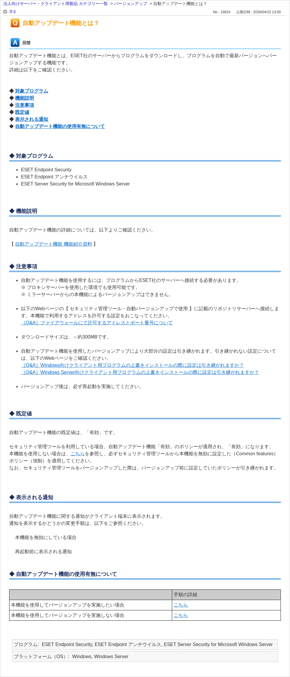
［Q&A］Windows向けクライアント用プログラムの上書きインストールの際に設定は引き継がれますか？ (132, 365)
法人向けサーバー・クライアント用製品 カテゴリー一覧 (55, 3)
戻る (12, 11)
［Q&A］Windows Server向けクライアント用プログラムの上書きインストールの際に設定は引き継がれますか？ (140, 372)
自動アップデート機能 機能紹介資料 (53, 244)
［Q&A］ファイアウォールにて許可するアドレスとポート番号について (97, 322)
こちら (78, 453)
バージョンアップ (130, 3)
